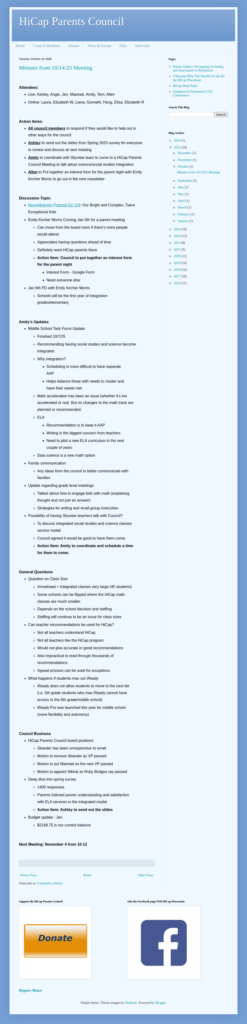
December (185, 153)
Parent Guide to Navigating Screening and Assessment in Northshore (198, 68)
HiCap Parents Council (71, 21)
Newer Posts (28, 875)
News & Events (99, 46)
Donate (73, 46)
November (185, 160)
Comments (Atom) (49, 883)
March (182, 207)
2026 (177, 140)
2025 (177, 147)
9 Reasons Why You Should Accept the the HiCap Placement (199, 78)
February (184, 214)
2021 (177, 249)
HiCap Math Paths (185, 86)
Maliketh (131, 1003)
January (183, 221)
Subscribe (142, 46)
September (185, 180)
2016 (177, 283)
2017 (177, 276)
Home (20, 46)
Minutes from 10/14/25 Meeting (55, 68)
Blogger (160, 1003)
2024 (177, 229)
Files (123, 46)
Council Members (46, 46)
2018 (177, 269)
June (181, 187)
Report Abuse (30, 990)
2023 (177, 236)
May (181, 194)
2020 (177, 256)
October (183, 166)
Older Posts (145, 875)
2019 (177, 263)
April (181, 201)
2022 (177, 243)
